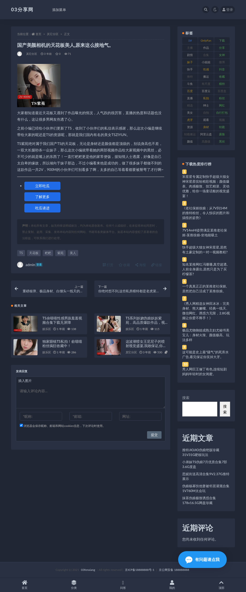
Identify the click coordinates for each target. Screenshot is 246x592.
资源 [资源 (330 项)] (190, 127)
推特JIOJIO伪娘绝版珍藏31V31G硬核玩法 (200, 452)
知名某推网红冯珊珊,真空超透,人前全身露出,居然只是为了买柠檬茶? (204, 269)
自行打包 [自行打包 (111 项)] (222, 112)
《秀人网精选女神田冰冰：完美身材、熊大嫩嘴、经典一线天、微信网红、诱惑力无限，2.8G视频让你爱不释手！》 (206, 310)
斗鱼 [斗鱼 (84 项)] (190, 84)
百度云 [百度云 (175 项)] (206, 91)
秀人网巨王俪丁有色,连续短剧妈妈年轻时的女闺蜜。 (204, 371)
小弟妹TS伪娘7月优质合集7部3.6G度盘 (204, 464)
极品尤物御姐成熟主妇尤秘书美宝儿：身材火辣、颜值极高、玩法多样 (205, 335)
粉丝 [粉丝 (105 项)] (222, 98)
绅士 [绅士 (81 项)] (206, 105)
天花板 (34, 253)
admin (30, 265)
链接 (156, 265)
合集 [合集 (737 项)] (206, 55)
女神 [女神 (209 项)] (222, 55)
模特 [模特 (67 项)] (222, 84)
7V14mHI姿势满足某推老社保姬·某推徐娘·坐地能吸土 (204, 232)
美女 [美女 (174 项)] (190, 112)
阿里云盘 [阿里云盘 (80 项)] (206, 134)
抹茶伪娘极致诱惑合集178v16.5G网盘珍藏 (199, 500)
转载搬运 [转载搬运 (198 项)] (190, 134)
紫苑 (60, 253)
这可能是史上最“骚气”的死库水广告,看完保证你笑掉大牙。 (205, 354)
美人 (73, 253)
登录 (227, 9)
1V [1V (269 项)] (190, 40)
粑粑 (48, 253)
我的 (172, 585)
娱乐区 (46, 329)
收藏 (124, 265)
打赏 (108, 265)
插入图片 (25, 381)
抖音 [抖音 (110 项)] (222, 69)
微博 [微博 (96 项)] (222, 62)
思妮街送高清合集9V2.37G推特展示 (205, 476)
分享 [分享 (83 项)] (222, 48)
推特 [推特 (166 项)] (190, 76)
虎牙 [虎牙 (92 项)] (190, 120)
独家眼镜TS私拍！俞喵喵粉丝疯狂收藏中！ (62, 343)
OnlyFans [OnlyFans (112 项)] (206, 41)
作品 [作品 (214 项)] (206, 48)
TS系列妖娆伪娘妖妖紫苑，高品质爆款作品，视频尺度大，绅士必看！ (145, 322)
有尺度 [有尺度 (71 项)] (206, 84)
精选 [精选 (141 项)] (190, 105)
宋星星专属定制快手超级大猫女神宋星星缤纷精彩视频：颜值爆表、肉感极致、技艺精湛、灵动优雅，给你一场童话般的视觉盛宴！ (205, 186)
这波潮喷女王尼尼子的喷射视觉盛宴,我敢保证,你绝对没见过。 (146, 345)
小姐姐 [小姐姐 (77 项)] (206, 62)
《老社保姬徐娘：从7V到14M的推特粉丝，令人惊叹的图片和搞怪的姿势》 (205, 213)
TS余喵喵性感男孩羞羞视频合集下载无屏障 (62, 320)
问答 (123, 585)
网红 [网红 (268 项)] (222, 105)
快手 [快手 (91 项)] (190, 69)
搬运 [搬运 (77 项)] (206, 76)
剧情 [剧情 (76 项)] (190, 55)
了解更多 (42, 196)
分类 (73, 585)
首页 (38, 34)
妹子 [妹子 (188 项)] (190, 62)
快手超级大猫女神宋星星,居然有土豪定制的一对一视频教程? (204, 249)
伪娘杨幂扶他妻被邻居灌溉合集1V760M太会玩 (205, 488)
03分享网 (22, 9)
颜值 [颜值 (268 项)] (190, 141)
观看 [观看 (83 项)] (206, 120)
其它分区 (52, 34)
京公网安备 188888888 (174, 570)
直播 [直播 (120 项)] (190, 98)
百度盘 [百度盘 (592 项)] (222, 91)
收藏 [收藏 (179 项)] (222, 76)
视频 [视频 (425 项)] (222, 120)
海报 (140, 265)
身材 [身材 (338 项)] (206, 127)
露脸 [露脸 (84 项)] (222, 134)
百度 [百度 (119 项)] (190, 91)
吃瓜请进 (42, 208)
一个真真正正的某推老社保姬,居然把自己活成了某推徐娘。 (204, 288)
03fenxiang (88, 570)
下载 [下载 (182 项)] (222, 40)
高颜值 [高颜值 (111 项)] (206, 141)
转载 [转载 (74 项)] (222, 127)
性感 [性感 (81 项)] (206, 69)
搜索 (185, 397)
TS (21, 253)
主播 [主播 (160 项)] (190, 48)
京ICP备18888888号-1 (139, 570)
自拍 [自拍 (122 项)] (206, 112)
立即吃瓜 (42, 186)
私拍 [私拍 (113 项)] (206, 98)
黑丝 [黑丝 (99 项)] (222, 141)
